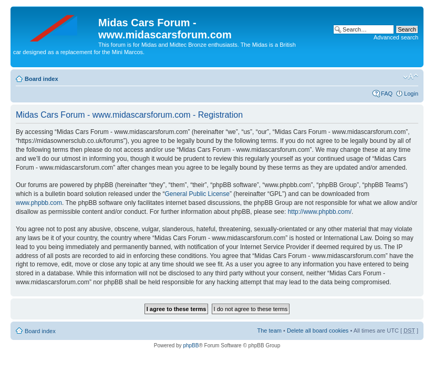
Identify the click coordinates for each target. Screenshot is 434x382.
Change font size (410, 76)
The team (269, 330)
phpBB (191, 345)
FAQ (386, 93)
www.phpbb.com (39, 203)
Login (411, 93)
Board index (41, 79)
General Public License (197, 194)
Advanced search (396, 37)
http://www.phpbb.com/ (320, 211)
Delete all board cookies (317, 330)
